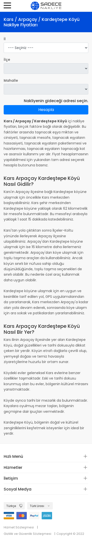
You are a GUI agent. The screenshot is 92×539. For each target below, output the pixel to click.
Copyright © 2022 (70, 533)
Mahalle (11, 80)
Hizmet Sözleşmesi (19, 527)
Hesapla (46, 109)
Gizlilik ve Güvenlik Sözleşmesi (27, 533)
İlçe (7, 59)
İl (5, 38)
